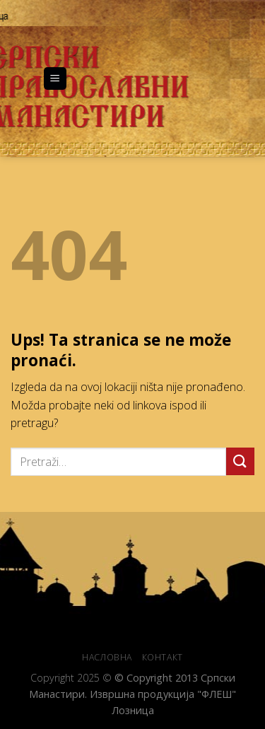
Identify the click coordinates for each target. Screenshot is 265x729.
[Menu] (55, 79)
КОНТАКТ (162, 657)
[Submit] (240, 461)
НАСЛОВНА (107, 657)
